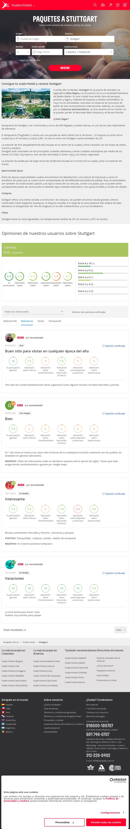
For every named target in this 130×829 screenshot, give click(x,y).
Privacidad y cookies (53, 720)
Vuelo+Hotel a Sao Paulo (45, 680)
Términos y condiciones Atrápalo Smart (62, 716)
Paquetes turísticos (106, 670)
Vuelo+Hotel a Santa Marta (14, 685)
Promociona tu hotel (107, 680)
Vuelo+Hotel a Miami (75, 662)
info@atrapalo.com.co (103, 760)
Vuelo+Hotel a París (74, 677)
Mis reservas (92, 705)
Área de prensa (51, 708)
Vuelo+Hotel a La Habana (45, 685)
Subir (120, 629)
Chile (8, 708)
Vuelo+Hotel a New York (76, 667)
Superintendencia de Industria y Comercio (64, 724)
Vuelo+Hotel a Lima (42, 670)
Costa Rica (11, 720)
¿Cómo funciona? (105, 665)
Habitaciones (70, 46)
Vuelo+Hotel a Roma (75, 682)
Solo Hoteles (103, 675)
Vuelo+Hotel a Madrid (75, 658)
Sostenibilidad (50, 731)
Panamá (10, 716)
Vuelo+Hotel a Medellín (13, 675)
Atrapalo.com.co (11, 642)
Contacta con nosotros (97, 712)
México (9, 731)
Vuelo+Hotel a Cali (10, 666)
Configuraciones (110, 812)
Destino (69, 33)
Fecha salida (38, 46)
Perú (8, 712)
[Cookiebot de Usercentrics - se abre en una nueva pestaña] (112, 780)
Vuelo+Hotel (29, 642)
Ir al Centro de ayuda (96, 708)
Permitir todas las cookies (106, 822)
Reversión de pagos (95, 716)
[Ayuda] (118, 5)
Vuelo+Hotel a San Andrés (14, 680)
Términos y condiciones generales (60, 712)
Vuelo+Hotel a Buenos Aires (46, 661)
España (9, 704)
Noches (19, 46)
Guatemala (11, 724)
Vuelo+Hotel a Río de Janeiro (46, 675)
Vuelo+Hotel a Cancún (44, 666)
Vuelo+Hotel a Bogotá (12, 661)
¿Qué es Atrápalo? (52, 704)
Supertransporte (52, 727)
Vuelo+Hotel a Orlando (76, 672)
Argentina (10, 727)
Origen (19, 33)
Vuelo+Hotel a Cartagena (14, 670)
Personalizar (64, 822)
